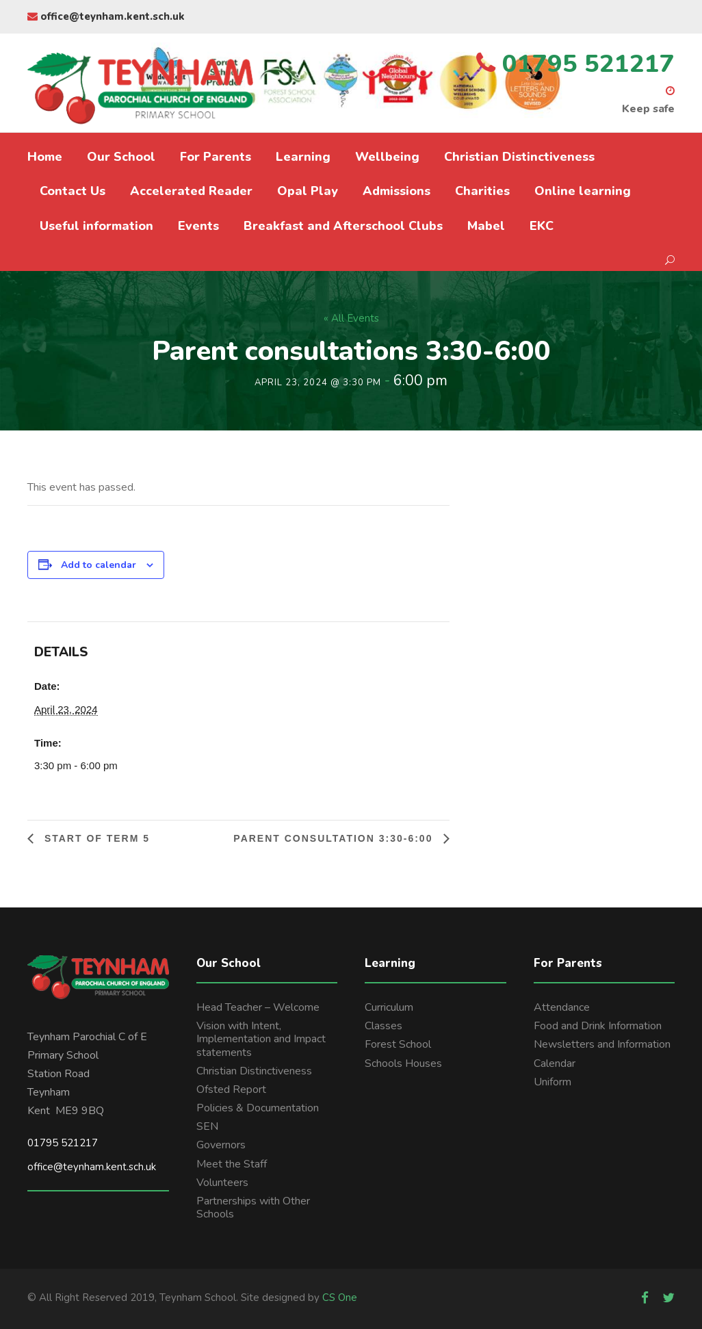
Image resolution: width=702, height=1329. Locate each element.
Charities (482, 191)
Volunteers (222, 1182)
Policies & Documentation (257, 1107)
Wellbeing (387, 157)
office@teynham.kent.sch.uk (106, 16)
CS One (339, 1297)
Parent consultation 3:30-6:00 (335, 838)
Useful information (96, 226)
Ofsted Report (231, 1089)
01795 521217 (62, 1143)
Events (198, 226)
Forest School (398, 1044)
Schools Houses (403, 1063)
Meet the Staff (231, 1164)
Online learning (582, 191)
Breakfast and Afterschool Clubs (343, 226)
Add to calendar (98, 564)
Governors (221, 1144)
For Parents (215, 157)
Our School (121, 157)
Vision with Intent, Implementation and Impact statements (261, 1038)
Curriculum (389, 1007)
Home (44, 157)
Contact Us (72, 191)
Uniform (552, 1081)
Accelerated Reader (191, 191)
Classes (383, 1025)
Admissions (396, 191)
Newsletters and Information (602, 1044)
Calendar (554, 1063)
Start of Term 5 (95, 838)
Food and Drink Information (598, 1025)
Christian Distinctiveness (519, 157)
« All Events (351, 318)
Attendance (562, 1007)
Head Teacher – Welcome (258, 1007)
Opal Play (307, 191)
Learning (303, 157)
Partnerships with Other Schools (253, 1207)
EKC (542, 226)
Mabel (486, 226)
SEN (207, 1126)
